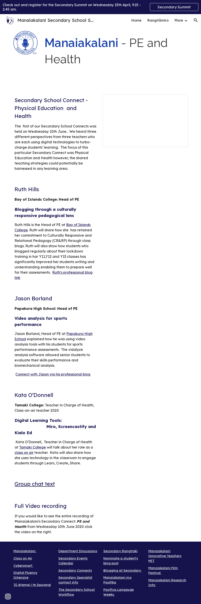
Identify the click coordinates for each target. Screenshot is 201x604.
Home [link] (136, 20)
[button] (195, 20)
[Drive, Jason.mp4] (145, 324)
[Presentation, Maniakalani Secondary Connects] (145, 120)
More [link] (178, 20)
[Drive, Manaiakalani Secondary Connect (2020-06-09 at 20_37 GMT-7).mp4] (145, 209)
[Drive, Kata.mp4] (145, 421)
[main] (115, 51)
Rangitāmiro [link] (158, 20)
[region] (100, 7)
